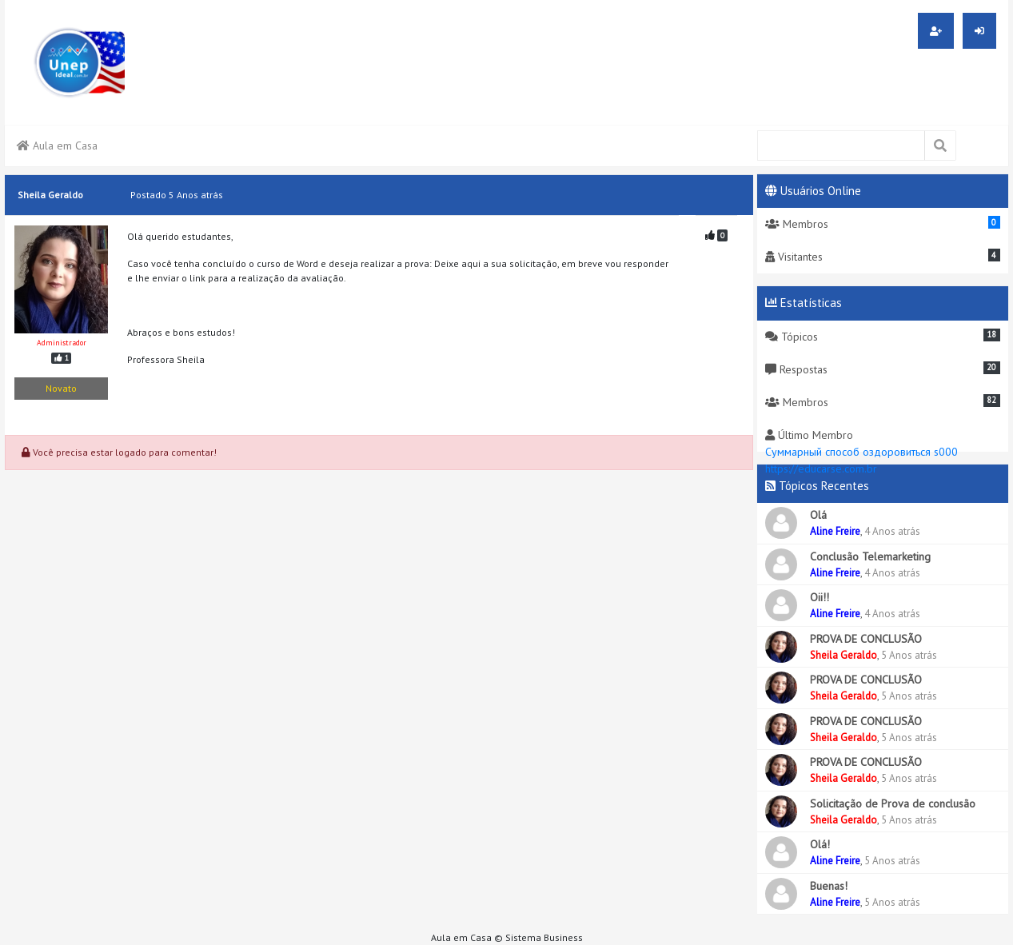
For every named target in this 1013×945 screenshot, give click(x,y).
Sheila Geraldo (843, 655)
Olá (818, 515)
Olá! (820, 844)
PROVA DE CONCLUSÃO (866, 639)
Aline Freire (835, 531)
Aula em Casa (57, 145)
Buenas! (828, 886)
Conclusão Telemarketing (870, 556)
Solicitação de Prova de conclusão (892, 803)
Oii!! (819, 597)
